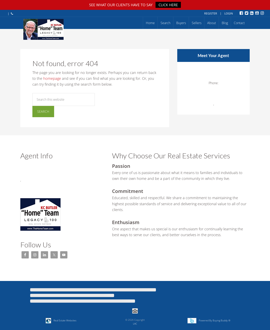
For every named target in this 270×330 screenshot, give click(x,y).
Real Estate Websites (63, 320)
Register (210, 13)
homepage (52, 78)
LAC (135, 323)
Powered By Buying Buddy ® (213, 320)
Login (228, 13)
